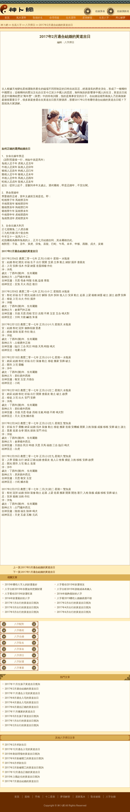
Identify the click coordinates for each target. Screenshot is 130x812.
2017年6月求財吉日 (15, 763)
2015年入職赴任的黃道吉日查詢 (22, 776)
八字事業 (19, 667)
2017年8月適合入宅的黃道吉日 (22, 697)
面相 (27, 796)
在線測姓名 (123, 11)
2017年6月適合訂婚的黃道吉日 (22, 707)
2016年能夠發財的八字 (69, 593)
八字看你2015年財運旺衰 (18, 593)
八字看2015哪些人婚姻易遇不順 (74, 598)
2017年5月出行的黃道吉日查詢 (22, 612)
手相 (37, 796)
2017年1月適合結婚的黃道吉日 (38, 572)
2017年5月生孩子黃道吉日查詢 (22, 716)
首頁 (7, 17)
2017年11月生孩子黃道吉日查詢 (22, 684)
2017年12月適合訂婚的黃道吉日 (22, 772)
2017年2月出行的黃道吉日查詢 (74, 602)
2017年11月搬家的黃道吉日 (20, 711)
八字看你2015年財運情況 (70, 584)
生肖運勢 (71, 17)
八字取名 (19, 642)
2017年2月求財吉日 (15, 744)
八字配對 (19, 624)
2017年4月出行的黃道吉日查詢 (74, 607)
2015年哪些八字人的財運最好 (21, 584)
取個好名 (38, 17)
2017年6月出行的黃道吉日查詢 (74, 612)
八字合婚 (19, 636)
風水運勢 (21, 17)
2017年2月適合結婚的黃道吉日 (22, 688)
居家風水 (80, 796)
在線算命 (100, 11)
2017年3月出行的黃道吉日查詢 (22, 607)
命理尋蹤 (54, 17)
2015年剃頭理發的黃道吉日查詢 (22, 753)
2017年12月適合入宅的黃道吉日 (22, 749)
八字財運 (19, 661)
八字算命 (19, 649)
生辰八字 (104, 17)
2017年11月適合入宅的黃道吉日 (22, 693)
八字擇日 (30, 24)
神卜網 (4, 24)
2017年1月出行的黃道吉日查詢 (22, 602)
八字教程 (19, 630)
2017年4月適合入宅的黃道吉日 (22, 702)
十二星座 (50, 796)
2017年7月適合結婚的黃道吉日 (22, 781)
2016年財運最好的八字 (17, 598)
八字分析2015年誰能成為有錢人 (74, 589)
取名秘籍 (95, 796)
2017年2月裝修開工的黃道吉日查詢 (24, 767)
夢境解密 (65, 796)
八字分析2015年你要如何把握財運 (23, 589)
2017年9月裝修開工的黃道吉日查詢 (24, 758)
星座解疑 (87, 17)
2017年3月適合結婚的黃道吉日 (38, 567)
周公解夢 (120, 17)
